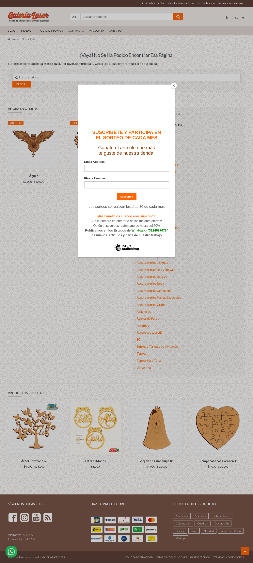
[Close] (174, 85)
